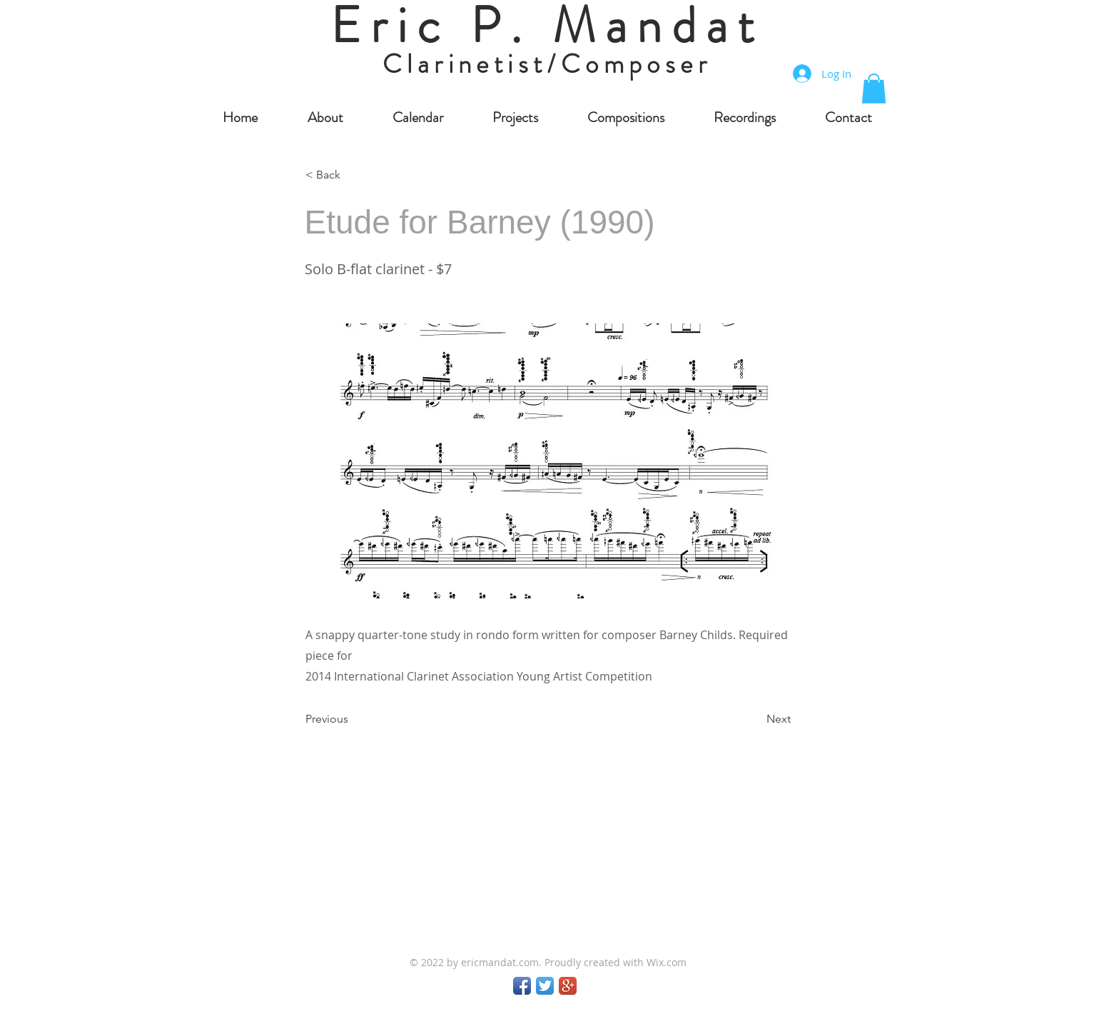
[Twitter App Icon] (545, 986)
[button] (873, 89)
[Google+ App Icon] (568, 986)
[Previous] (352, 720)
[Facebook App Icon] (522, 986)
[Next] (755, 720)
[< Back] (352, 175)
